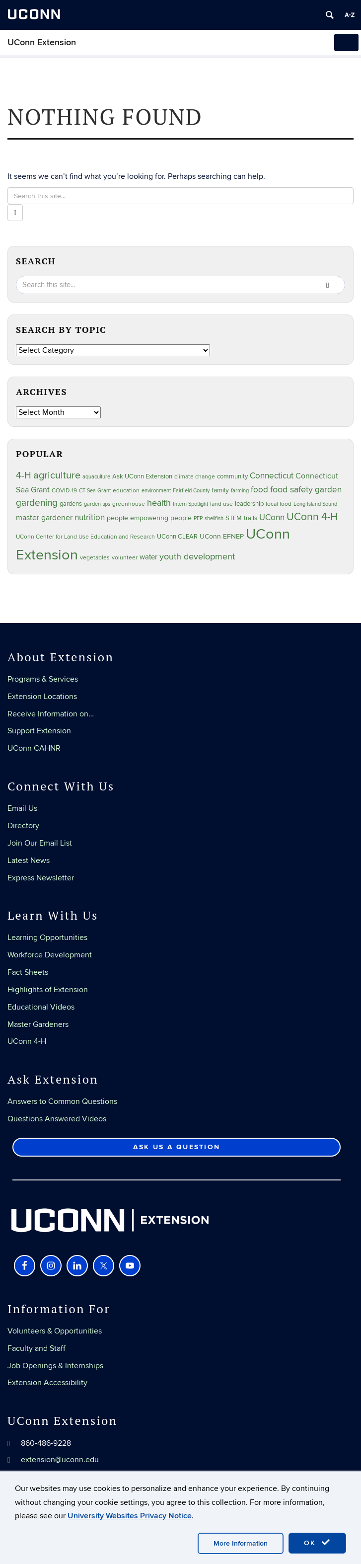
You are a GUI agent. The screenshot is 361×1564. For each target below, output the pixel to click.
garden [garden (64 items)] (328, 490)
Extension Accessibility (47, 1383)
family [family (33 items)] (220, 490)
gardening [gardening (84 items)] (37, 502)
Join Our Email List (39, 843)
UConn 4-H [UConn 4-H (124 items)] (312, 517)
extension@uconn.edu (60, 1460)
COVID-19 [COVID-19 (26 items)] (64, 490)
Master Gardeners (38, 1024)
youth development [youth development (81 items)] (197, 556)
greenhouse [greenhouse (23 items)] (128, 503)
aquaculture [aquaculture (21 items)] (96, 476)
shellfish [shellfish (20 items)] (214, 518)
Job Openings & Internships (55, 1366)
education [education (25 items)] (126, 490)
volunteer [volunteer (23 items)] (125, 557)
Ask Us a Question (176, 1147)
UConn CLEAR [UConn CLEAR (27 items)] (177, 537)
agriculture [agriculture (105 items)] (56, 475)
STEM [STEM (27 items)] (233, 518)
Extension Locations (42, 697)
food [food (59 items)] (259, 490)
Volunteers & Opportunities (54, 1331)
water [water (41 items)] (148, 557)
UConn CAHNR (34, 748)
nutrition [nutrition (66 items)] (89, 517)
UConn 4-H (26, 1041)
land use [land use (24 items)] (221, 503)
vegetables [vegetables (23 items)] (95, 557)
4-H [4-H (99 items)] (23, 475)
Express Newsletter (40, 878)
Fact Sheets (27, 972)
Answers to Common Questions (62, 1101)
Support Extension (39, 731)
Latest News (28, 860)
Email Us (22, 808)
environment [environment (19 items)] (156, 490)
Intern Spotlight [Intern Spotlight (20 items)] (190, 504)
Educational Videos (40, 1007)
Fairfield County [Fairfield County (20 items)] (191, 490)
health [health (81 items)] (159, 502)
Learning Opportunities (47, 937)
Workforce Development (49, 955)
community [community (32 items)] (232, 476)
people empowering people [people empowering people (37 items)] (149, 518)
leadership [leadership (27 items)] (249, 504)
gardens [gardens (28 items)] (71, 504)
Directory (23, 826)
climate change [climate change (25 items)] (194, 476)
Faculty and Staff (36, 1348)
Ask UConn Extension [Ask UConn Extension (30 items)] (142, 476)
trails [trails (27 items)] (250, 518)
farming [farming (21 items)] (240, 490)
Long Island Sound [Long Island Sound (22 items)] (315, 504)
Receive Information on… (50, 714)
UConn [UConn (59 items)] (272, 518)
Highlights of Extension (47, 990)
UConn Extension (41, 42)
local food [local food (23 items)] (278, 503)
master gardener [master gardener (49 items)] (44, 518)
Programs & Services (42, 679)
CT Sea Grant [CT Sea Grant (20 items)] (95, 490)
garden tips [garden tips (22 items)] (97, 504)
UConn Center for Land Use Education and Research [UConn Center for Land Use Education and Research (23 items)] (85, 536)
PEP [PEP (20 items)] (198, 518)
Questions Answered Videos (56, 1119)
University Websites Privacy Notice (130, 1516)
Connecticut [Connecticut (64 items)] (271, 476)
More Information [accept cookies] (241, 1543)
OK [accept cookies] (317, 1542)
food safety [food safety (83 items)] (291, 489)
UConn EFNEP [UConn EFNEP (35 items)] (222, 536)
